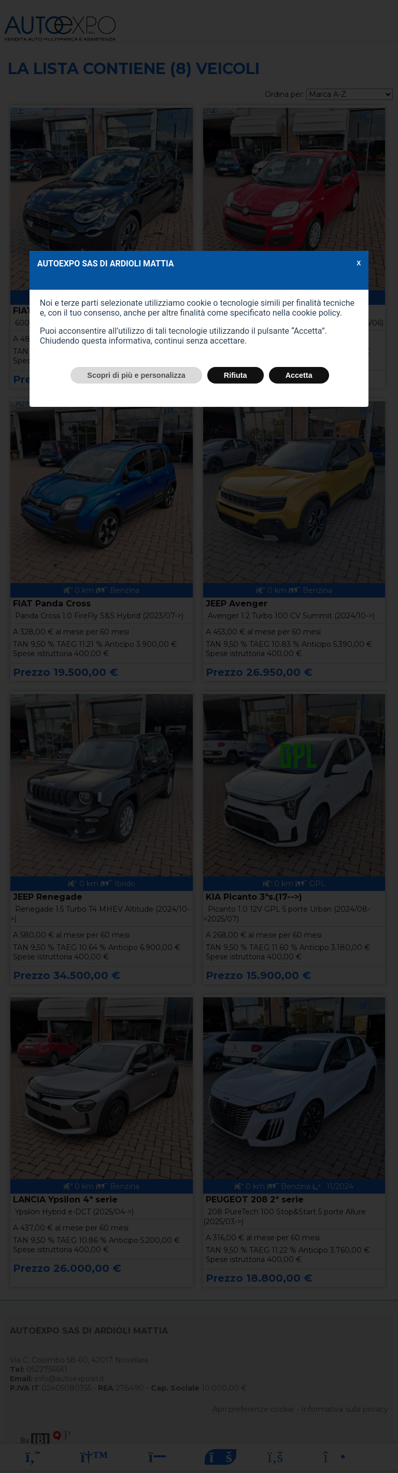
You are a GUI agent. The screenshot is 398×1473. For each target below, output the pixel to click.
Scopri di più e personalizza (136, 375)
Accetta (299, 375)
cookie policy (316, 313)
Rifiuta (235, 375)
